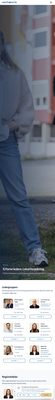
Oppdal (17, 352)
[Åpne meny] (51, 2)
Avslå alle (34, 395)
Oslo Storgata (18, 331)
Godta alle (46, 395)
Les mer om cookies (39, 390)
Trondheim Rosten (19, 309)
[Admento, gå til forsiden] (9, 2)
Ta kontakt (14, 316)
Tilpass (23, 395)
